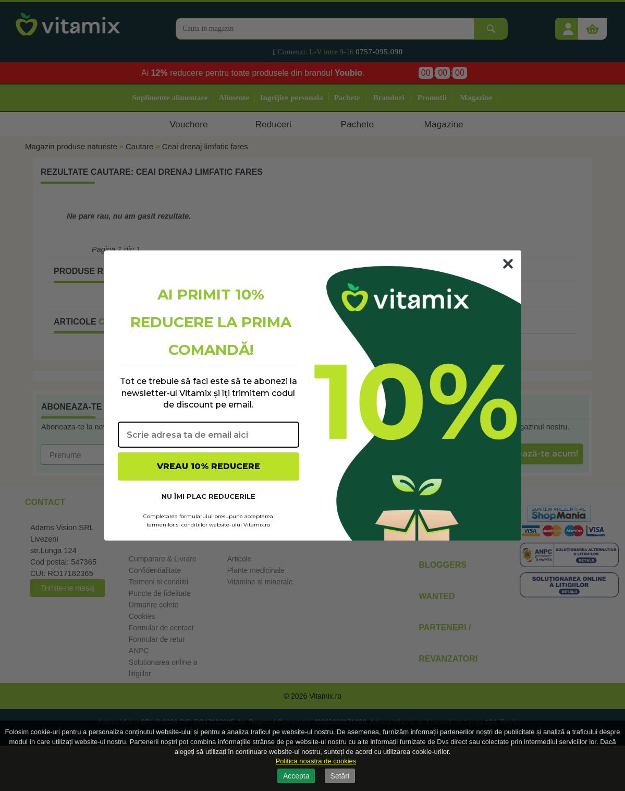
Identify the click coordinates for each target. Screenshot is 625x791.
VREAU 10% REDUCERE (208, 466)
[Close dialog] (508, 264)
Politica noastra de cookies (316, 761)
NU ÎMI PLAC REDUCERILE (208, 496)
